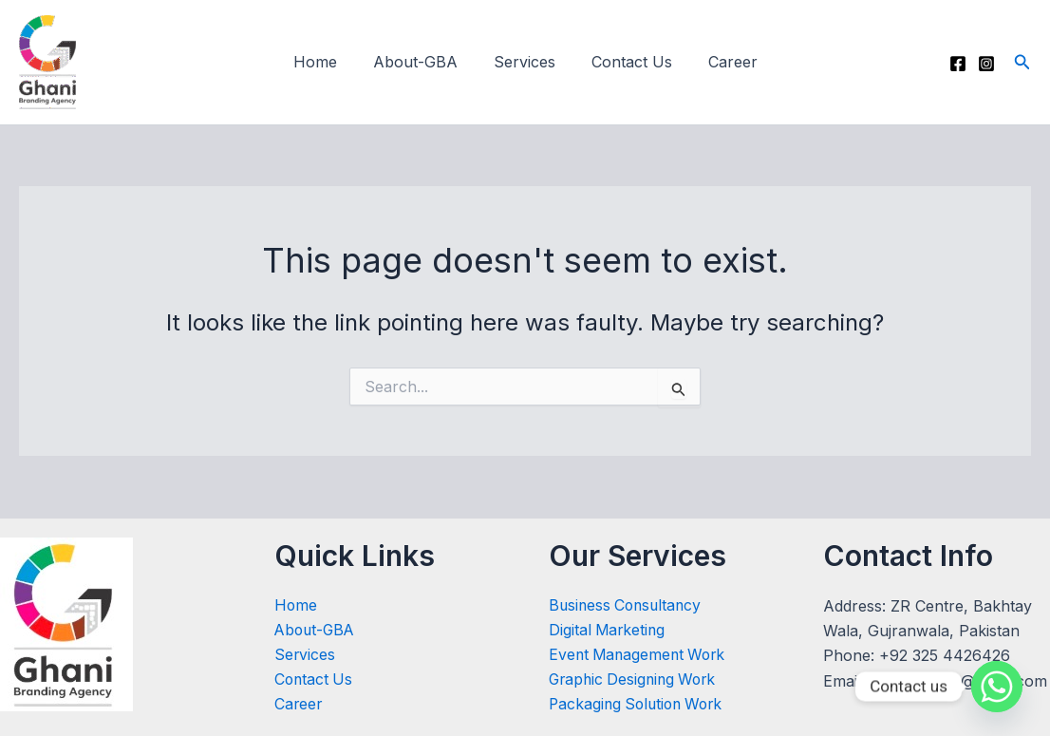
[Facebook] (957, 63)
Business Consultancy (628, 603)
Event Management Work (640, 654)
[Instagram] (986, 63)
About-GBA (421, 61)
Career (721, 61)
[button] (1022, 62)
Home (326, 61)
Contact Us (626, 61)
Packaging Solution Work (640, 704)
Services (524, 61)
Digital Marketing (608, 629)
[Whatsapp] (996, 686)
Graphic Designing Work (636, 679)
